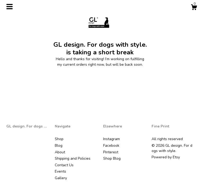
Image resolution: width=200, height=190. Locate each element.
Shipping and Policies (72, 158)
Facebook (111, 145)
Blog (58, 145)
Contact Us (64, 165)
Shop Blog (112, 158)
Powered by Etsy (166, 157)
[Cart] (194, 8)
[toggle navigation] (9, 6)
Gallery (61, 177)
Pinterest (110, 152)
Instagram (111, 138)
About (60, 152)
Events (60, 171)
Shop (59, 138)
